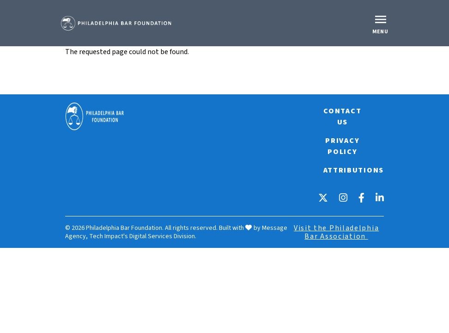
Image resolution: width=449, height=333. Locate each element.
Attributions (353, 170)
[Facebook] (361, 198)
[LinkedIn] (380, 198)
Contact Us (342, 116)
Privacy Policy (342, 146)
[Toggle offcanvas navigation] (381, 23)
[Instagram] (343, 198)
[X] (323, 198)
